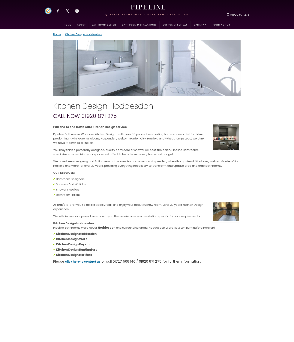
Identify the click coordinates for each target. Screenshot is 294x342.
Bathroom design (104, 24)
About (81, 24)
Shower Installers (68, 189)
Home (67, 24)
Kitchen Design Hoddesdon (83, 34)
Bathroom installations (139, 24)
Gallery (200, 24)
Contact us (221, 24)
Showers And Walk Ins (71, 184)
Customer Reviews (175, 24)
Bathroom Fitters (68, 195)
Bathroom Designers (70, 179)
